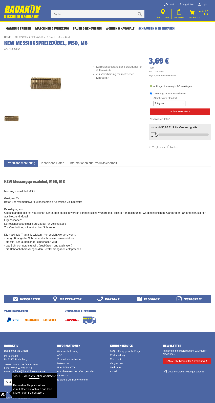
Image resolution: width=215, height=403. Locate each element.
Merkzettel (115, 367)
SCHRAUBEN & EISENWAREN (156, 28)
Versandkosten (168, 75)
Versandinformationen (69, 359)
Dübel (51, 37)
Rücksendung (117, 355)
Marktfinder (67, 299)
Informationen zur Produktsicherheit (95, 163)
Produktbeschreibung (21, 163)
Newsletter (26, 299)
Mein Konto (116, 359)
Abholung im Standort (169, 101)
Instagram (189, 299)
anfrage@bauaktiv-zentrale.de (28, 371)
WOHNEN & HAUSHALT (120, 28)
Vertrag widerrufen (16, 382)
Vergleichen (186, 4)
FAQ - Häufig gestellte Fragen (126, 351)
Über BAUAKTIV (66, 367)
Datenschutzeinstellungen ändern (186, 371)
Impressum (63, 375)
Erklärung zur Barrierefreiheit (72, 379)
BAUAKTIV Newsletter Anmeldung (185, 361)
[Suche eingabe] (94, 14)
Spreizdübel (64, 37)
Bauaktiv (17, 392)
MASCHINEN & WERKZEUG (52, 28)
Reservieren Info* (159, 119)
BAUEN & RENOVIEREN (87, 28)
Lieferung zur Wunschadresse (170, 93)
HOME (7, 37)
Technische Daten (53, 163)
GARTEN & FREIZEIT (18, 28)
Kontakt (169, 4)
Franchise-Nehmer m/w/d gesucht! (75, 371)
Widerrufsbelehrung (67, 351)
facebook (148, 299)
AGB (59, 355)
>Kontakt (107, 299)
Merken (172, 147)
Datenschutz (64, 363)
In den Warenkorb (180, 111)
